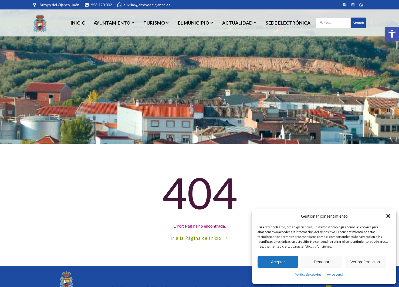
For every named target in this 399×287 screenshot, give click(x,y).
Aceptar (278, 261)
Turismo (156, 23)
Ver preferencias (365, 261)
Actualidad (240, 23)
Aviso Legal (335, 274)
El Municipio (196, 23)
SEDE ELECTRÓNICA (288, 23)
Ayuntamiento (114, 23)
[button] (392, 34)
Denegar (321, 261)
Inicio (78, 23)
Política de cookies (308, 274)
